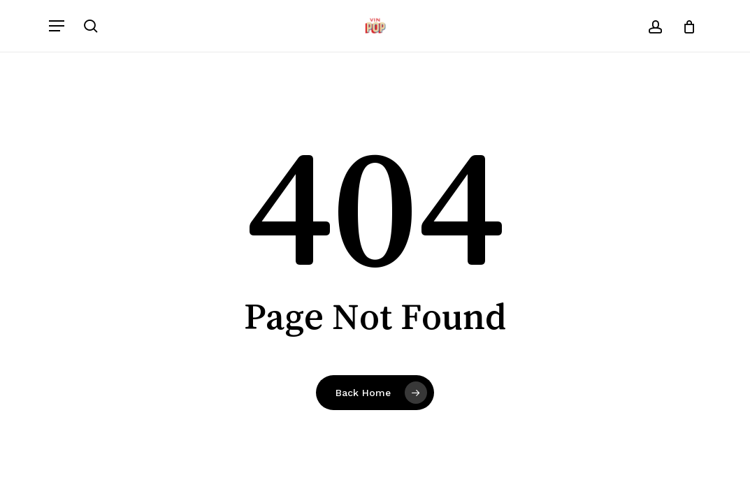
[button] (56, 26)
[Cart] (683, 26)
